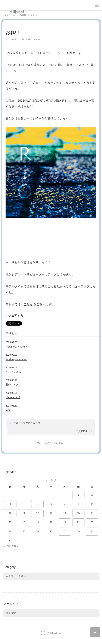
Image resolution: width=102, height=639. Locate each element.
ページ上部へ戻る (95, 632)
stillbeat (17, 11)
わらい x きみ (13, 372)
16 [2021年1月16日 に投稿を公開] (92, 513)
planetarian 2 (13, 397)
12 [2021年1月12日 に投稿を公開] (37, 513)
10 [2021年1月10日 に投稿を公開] (10, 513)
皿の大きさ (12, 384)
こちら (28, 304)
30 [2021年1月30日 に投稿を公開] (92, 531)
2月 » (15, 546)
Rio (9, 64)
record (36, 39)
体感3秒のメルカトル (18, 346)
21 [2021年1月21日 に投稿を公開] (65, 522)
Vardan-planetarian (16, 359)
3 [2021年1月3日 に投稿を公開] (10, 504)
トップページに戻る (52, 442)
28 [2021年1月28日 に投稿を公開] (65, 531)
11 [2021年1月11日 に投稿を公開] (23, 513)
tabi (8, 410)
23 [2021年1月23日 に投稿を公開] (92, 522)
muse (28, 39)
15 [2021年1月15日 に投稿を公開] (78, 513)
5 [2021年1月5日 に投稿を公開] (37, 504)
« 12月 (6, 546)
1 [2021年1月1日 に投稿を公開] (78, 494)
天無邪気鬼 (82, 431)
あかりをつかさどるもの (27, 422)
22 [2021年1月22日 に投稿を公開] (78, 522)
